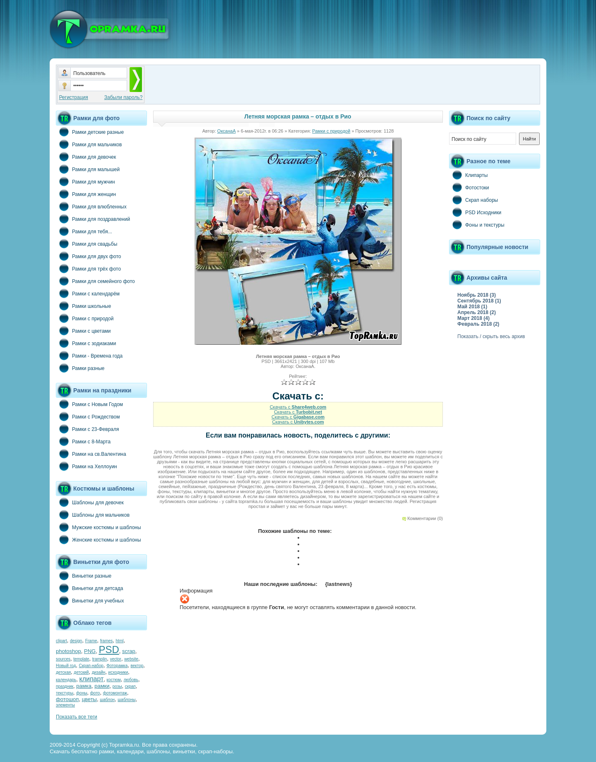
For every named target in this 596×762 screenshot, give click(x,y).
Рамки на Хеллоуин (86, 466)
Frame (91, 641)
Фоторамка (116, 665)
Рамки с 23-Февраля (87, 429)
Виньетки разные (83, 575)
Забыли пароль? (123, 97)
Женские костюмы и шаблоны (98, 539)
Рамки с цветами (83, 330)
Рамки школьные (83, 306)
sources (63, 659)
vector (115, 659)
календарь (66, 679)
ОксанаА (226, 130)
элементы (65, 705)
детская (63, 672)
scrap (128, 651)
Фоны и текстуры (477, 224)
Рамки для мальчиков (89, 144)
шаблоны (126, 699)
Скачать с (298, 406)
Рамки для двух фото (88, 256)
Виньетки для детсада (89, 588)
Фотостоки (469, 187)
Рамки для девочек (86, 156)
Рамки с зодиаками (86, 343)
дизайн (99, 672)
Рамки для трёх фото (88, 268)
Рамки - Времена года (89, 355)
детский (81, 672)
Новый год (66, 665)
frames (106, 641)
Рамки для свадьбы (86, 243)
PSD (109, 649)
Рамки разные (80, 368)
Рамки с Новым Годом (89, 404)
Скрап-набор (91, 665)
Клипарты (468, 175)
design (76, 641)
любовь (131, 679)
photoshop (68, 651)
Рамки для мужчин (85, 181)
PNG (90, 651)
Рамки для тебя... (84, 231)
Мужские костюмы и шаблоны (98, 527)
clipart (61, 641)
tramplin (99, 659)
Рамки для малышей (88, 169)
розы (117, 686)
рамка (83, 686)
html (120, 641)
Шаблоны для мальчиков (93, 514)
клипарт (91, 678)
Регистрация (73, 97)
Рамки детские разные (90, 132)
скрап (130, 686)
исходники (118, 672)
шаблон (107, 699)
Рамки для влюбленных (91, 206)
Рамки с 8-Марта (83, 441)
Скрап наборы (473, 200)
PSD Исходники (475, 212)
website (131, 659)
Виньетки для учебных (90, 600)
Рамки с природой (85, 318)
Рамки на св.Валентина (91, 454)
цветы (89, 699)
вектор (137, 665)
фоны (81, 693)
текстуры (64, 693)
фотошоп (67, 699)
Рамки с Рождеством (88, 416)
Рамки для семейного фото (95, 281)
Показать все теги (76, 717)
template (81, 659)
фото (95, 693)
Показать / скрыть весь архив (491, 336)
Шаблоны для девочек (90, 502)
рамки (101, 686)
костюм (114, 679)
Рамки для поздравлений (93, 219)
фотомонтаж (115, 693)
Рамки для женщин (86, 194)
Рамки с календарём (88, 293)
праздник (64, 686)
